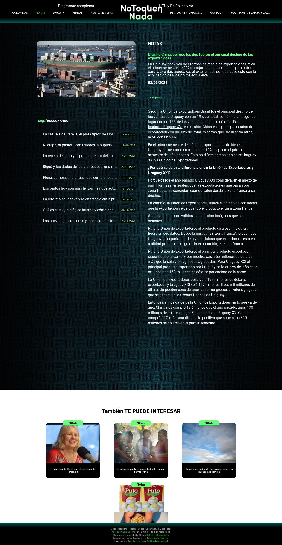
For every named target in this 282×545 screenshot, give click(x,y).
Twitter (180, 97)
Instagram (248, 532)
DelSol (149, 535)
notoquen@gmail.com (123, 531)
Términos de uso (136, 541)
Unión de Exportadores (181, 111)
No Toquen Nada (31, 534)
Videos (77, 12)
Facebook (174, 97)
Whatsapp (169, 97)
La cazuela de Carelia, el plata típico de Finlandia (80, 134)
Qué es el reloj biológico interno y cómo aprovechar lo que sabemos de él (80, 210)
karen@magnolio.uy (158, 538)
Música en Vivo (101, 12)
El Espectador (162, 535)
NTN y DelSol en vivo (176, 6)
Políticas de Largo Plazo (250, 12)
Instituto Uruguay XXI (165, 127)
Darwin (58, 12)
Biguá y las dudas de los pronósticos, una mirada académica (80, 166)
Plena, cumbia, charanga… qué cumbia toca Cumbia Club (80, 177)
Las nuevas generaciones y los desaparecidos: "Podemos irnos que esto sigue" (80, 221)
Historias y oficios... (186, 12)
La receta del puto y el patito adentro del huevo (80, 156)
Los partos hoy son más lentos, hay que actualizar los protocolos (80, 188)
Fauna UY (216, 12)
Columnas (20, 12)
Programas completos (76, 6)
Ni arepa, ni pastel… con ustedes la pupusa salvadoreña (80, 145)
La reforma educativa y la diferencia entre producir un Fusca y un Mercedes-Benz (80, 199)
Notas (40, 12)
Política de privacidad (157, 541)
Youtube (254, 532)
